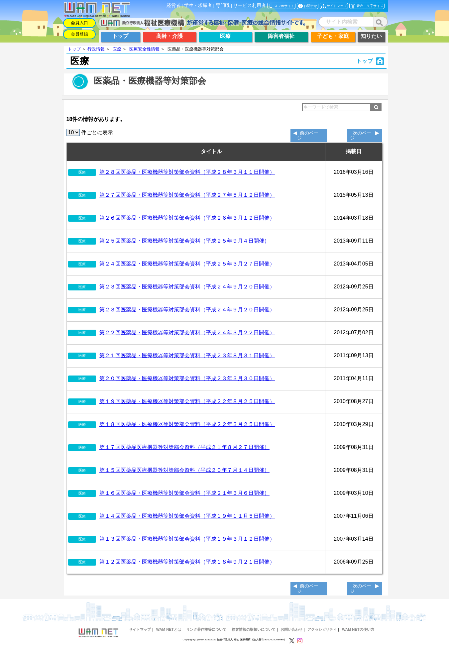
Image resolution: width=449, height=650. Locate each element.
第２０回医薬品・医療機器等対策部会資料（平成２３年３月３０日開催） (187, 378)
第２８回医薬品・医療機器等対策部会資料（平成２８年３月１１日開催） (187, 172)
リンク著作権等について (206, 629)
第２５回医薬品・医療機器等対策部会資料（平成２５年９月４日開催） (184, 241)
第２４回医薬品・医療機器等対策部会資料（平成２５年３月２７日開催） (187, 264)
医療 (117, 49)
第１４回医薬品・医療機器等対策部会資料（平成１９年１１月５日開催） (187, 516)
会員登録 (79, 34)
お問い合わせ (291, 629)
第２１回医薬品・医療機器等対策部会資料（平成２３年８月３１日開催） (187, 355)
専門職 (223, 5)
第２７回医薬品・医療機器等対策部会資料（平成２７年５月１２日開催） (187, 195)
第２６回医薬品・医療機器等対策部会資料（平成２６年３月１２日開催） (187, 218)
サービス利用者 (249, 5)
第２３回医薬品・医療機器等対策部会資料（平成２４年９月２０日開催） (187, 286)
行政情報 (96, 49)
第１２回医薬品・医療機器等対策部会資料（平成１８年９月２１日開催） (187, 562)
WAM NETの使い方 (358, 629)
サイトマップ (140, 629)
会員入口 (79, 22)
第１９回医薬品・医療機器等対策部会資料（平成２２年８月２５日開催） (187, 401)
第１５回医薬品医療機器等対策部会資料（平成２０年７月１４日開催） (184, 470)
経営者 (173, 5)
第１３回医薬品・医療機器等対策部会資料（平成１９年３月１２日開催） (187, 539)
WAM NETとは (168, 629)
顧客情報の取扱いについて (254, 629)
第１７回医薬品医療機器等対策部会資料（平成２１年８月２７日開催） (184, 447)
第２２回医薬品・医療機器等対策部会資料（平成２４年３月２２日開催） (187, 332)
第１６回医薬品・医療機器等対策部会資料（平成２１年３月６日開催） (184, 493)
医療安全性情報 (144, 49)
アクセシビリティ (322, 629)
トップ (74, 49)
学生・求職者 (198, 5)
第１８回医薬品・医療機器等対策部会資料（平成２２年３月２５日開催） (187, 424)
